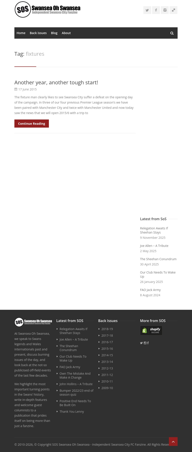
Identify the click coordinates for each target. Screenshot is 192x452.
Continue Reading (31, 123)
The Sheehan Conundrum (158, 259)
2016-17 (107, 342)
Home (21, 33)
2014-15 (107, 355)
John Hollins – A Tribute (76, 384)
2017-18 (107, 335)
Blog (54, 33)
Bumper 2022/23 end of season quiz (76, 392)
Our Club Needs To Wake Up (158, 274)
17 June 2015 (27, 89)
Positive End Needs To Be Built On (75, 403)
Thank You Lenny (72, 411)
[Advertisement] (159, 144)
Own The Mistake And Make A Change (75, 375)
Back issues (38, 33)
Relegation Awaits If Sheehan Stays (154, 230)
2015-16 (107, 348)
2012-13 (107, 368)
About (66, 33)
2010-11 (107, 381)
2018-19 (107, 329)
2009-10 (107, 388)
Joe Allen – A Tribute (154, 246)
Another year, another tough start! (56, 82)
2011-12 (107, 375)
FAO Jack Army (150, 290)
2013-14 (107, 362)
